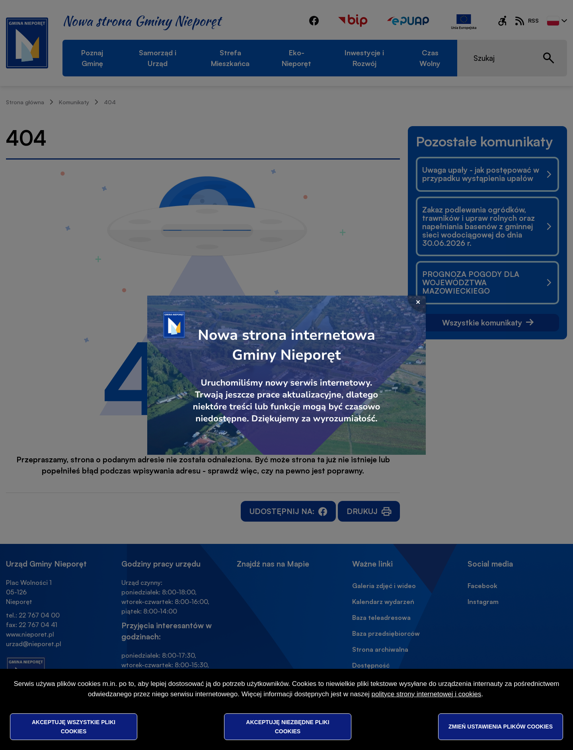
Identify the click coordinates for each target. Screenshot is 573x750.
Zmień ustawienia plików (500, 726)
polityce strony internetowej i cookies (426, 694)
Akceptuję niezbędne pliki (287, 726)
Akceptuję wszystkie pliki (73, 726)
